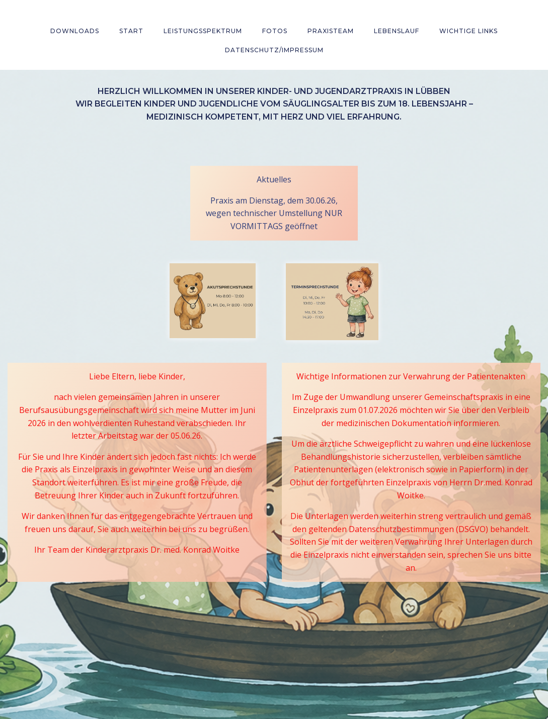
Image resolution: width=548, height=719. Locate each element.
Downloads (74, 31)
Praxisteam (330, 31)
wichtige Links (468, 31)
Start (131, 31)
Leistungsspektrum (203, 31)
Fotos (274, 31)
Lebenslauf (396, 31)
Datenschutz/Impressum (274, 50)
